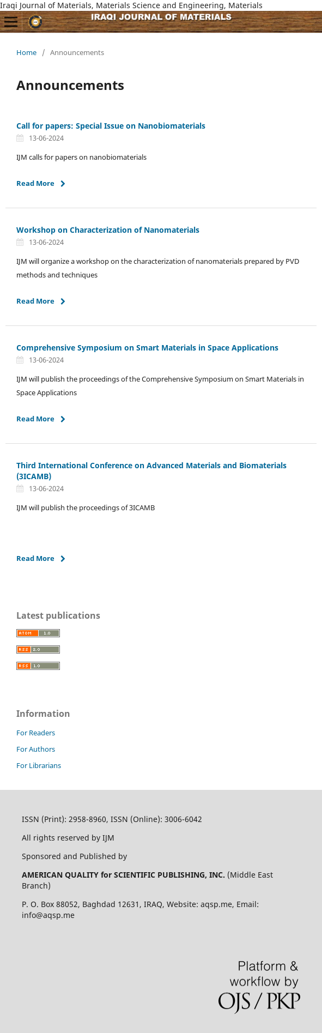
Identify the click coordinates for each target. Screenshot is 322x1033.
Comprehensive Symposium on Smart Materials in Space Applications (147, 347)
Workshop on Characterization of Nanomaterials (107, 230)
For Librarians (38, 765)
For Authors (35, 749)
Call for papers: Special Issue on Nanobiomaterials (110, 125)
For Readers (35, 733)
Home (26, 52)
